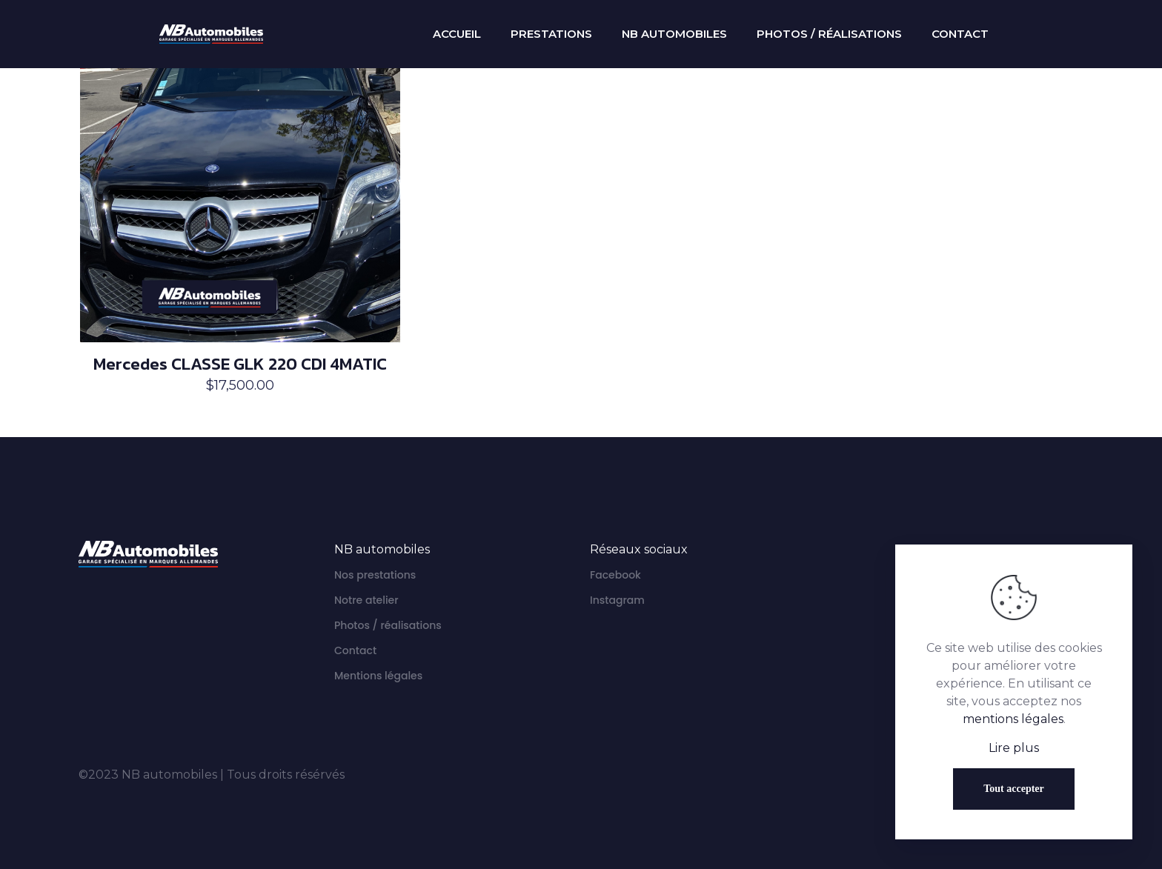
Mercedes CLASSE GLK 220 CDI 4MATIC (240, 363)
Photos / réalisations (388, 625)
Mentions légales (378, 675)
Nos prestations (375, 574)
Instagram (617, 600)
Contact (355, 650)
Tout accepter (1013, 788)
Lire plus (1014, 748)
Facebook (615, 574)
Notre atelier (366, 600)
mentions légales (1013, 719)
